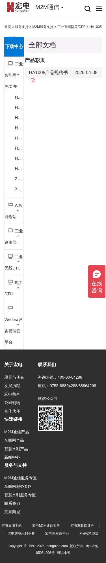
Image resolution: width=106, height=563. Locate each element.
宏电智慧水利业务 (21, 534)
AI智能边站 (14, 210)
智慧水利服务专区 (20, 495)
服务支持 (22, 27)
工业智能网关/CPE (14, 75)
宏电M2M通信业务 (46, 526)
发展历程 (12, 385)
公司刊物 (12, 402)
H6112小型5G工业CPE (19, 128)
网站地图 (63, 553)
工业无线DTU (14, 262)
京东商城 (12, 512)
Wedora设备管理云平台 (13, 324)
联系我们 (12, 503)
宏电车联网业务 (82, 526)
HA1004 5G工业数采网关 (19, 158)
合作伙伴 (12, 411)
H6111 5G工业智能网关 (19, 117)
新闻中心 (12, 457)
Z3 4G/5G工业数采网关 (19, 178)
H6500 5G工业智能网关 (19, 138)
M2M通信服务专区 (20, 478)
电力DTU (14, 288)
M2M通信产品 (16, 432)
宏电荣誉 (12, 394)
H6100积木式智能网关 (19, 97)
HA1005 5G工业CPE (19, 168)
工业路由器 (14, 236)
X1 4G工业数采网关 (19, 189)
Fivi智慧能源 (88, 534)
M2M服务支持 (42, 27)
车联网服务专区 (18, 486)
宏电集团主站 (11, 526)
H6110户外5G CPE (19, 107)
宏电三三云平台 (57, 534)
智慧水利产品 (16, 448)
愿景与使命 (14, 377)
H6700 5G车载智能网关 (19, 148)
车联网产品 (14, 440)
